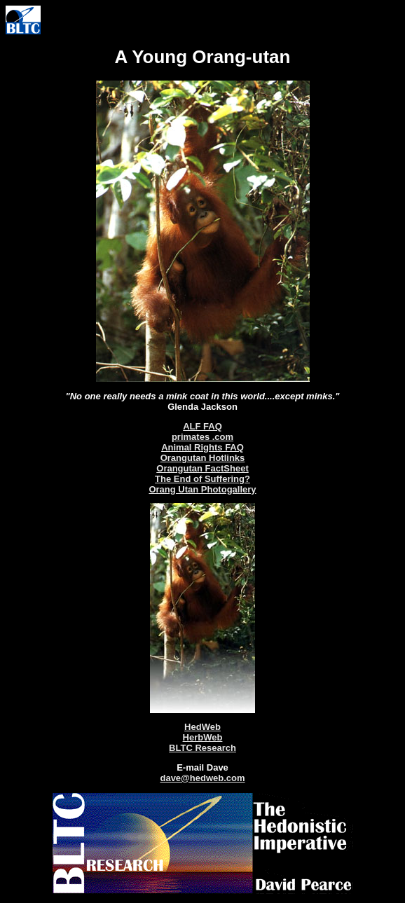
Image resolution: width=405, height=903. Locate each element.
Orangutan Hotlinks (202, 458)
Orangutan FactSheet (202, 468)
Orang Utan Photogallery (202, 489)
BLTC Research (202, 748)
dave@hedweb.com (202, 778)
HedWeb (202, 727)
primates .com (202, 437)
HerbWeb (203, 737)
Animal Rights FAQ (202, 447)
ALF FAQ (202, 426)
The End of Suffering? (202, 479)
